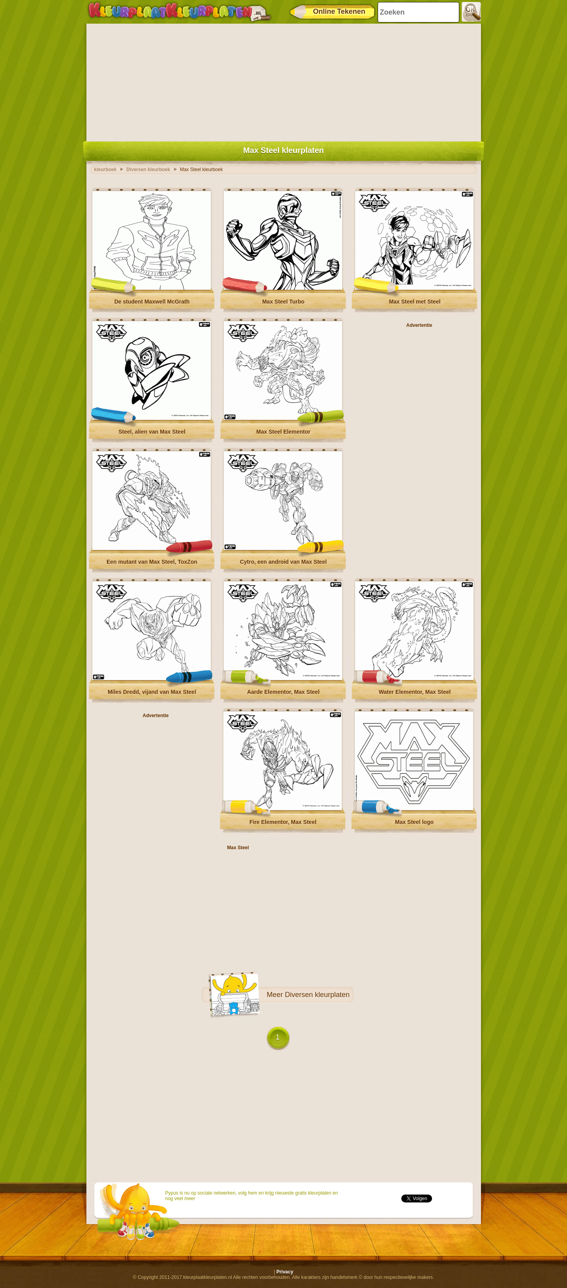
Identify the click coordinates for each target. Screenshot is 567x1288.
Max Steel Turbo (283, 301)
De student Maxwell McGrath (152, 301)
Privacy (284, 1272)
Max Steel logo (414, 822)
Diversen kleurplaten (317, 995)
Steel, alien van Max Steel (151, 432)
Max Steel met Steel (415, 301)
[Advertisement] (283, 81)
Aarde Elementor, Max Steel (283, 692)
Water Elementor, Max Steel (415, 692)
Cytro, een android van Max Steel (283, 562)
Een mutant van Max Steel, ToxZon (152, 562)
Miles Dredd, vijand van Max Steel (152, 692)
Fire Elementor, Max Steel (282, 822)
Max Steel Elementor (283, 432)
